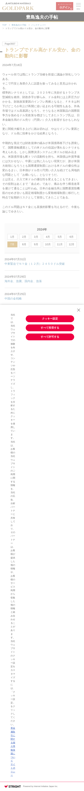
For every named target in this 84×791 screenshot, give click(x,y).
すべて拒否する (50, 327)
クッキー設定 (50, 318)
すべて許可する (50, 336)
